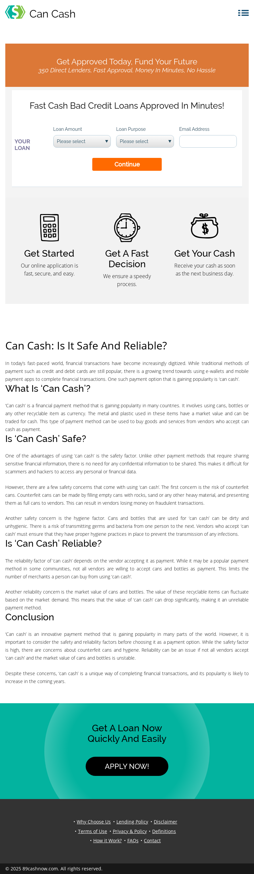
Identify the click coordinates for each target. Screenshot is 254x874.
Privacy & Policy (130, 831)
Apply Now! (127, 766)
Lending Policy (132, 822)
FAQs (133, 840)
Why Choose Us (94, 822)
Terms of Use (92, 831)
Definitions (164, 831)
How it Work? (107, 840)
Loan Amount (67, 129)
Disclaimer (165, 822)
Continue (127, 164)
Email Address (194, 129)
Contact (152, 840)
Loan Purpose (131, 129)
